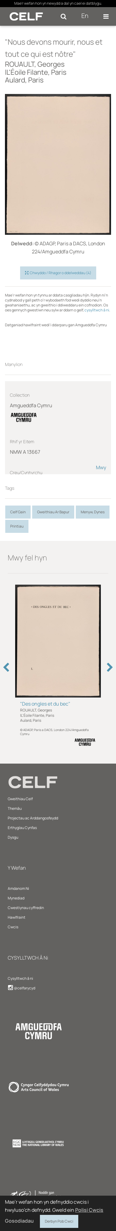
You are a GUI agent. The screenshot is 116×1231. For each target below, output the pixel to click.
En (84, 15)
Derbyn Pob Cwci (59, 1220)
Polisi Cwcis (89, 1209)
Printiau (17, 526)
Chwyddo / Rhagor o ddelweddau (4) (58, 273)
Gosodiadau (19, 1220)
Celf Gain (18, 512)
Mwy (101, 467)
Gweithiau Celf (20, 798)
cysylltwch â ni (96, 310)
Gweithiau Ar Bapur (53, 512)
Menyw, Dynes (93, 512)
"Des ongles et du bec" (45, 703)
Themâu (15, 808)
